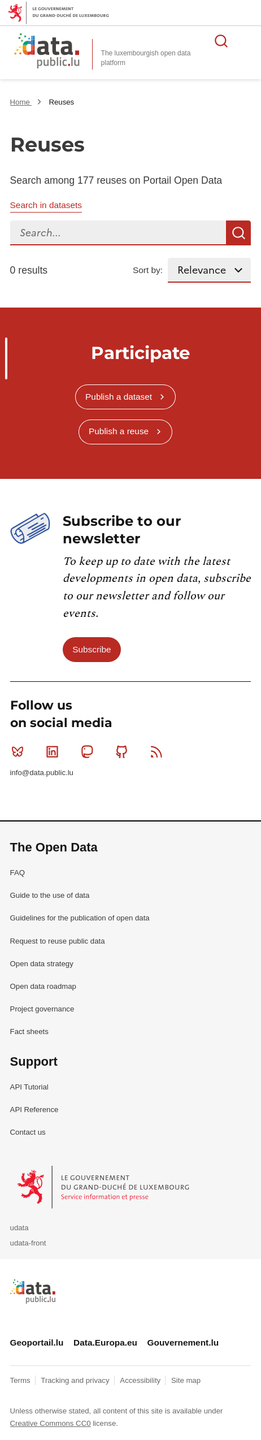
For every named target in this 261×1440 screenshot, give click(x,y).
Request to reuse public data (57, 941)
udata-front (28, 1243)
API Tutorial (29, 1087)
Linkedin (54, 751)
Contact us (28, 1132)
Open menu (246, 40)
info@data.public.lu (41, 772)
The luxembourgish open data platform (146, 58)
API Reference (34, 1109)
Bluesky (20, 751)
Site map (186, 1380)
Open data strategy (41, 963)
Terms (21, 1380)
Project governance (42, 1009)
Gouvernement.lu (183, 1342)
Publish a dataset (118, 396)
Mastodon (89, 751)
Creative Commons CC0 (50, 1423)
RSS (159, 751)
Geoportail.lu (37, 1342)
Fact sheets (29, 1031)
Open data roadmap (43, 986)
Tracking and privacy (76, 1380)
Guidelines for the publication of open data (80, 918)
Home (21, 102)
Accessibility (141, 1380)
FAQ (17, 872)
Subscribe (91, 649)
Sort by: (148, 270)
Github (124, 751)
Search (238, 232)
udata (19, 1227)
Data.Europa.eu (105, 1342)
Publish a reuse (119, 431)
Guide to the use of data (50, 895)
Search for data (221, 40)
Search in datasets (46, 205)
